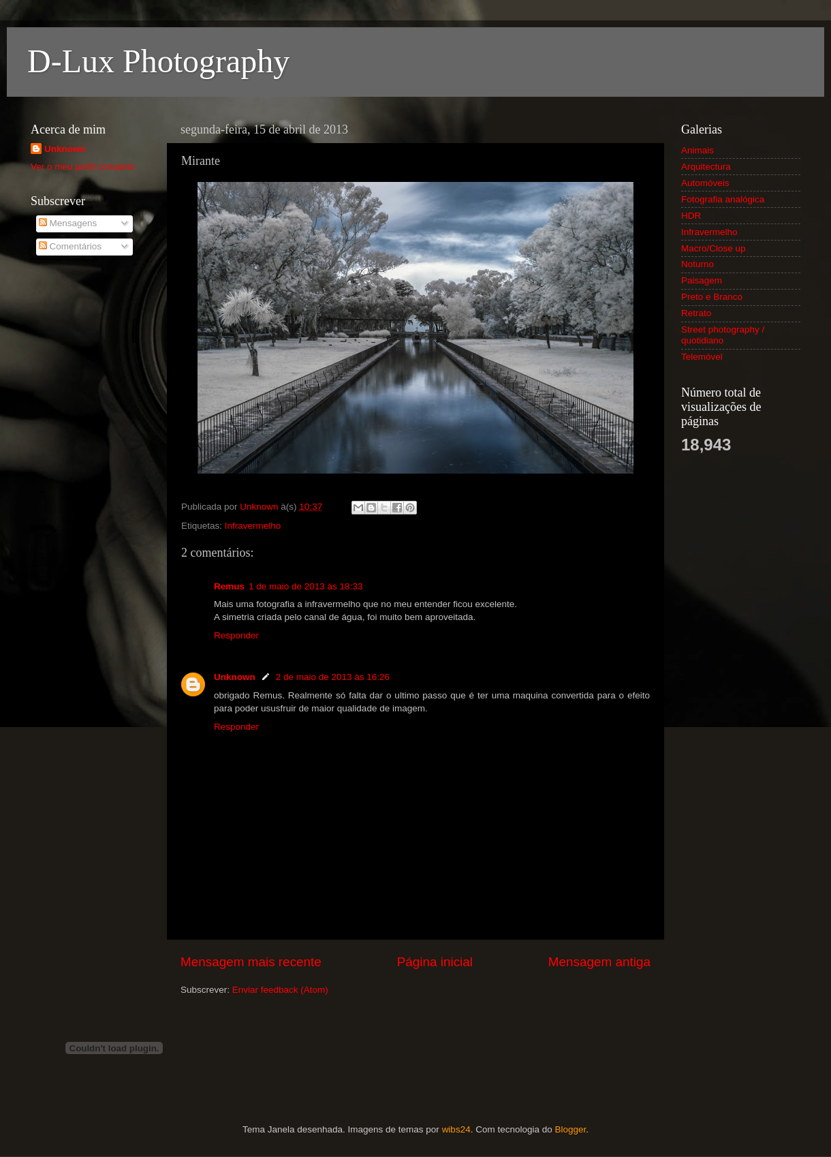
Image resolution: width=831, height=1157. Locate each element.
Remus (229, 586)
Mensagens (68, 223)
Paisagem (701, 280)
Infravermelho (253, 526)
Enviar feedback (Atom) (280, 990)
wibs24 (456, 1129)
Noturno (697, 264)
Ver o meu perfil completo (83, 166)
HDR (691, 216)
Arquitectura (706, 166)
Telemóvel (702, 357)
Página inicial (435, 962)
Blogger (570, 1129)
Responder (236, 635)
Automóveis (705, 183)
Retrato (696, 313)
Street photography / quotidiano (722, 334)
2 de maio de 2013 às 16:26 (333, 677)
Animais (697, 150)
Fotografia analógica (722, 199)
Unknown (234, 677)
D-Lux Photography (158, 61)
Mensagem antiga (599, 962)
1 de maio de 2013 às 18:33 (305, 586)
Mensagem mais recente (251, 962)
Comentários (70, 246)
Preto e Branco (711, 297)
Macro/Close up (713, 248)
